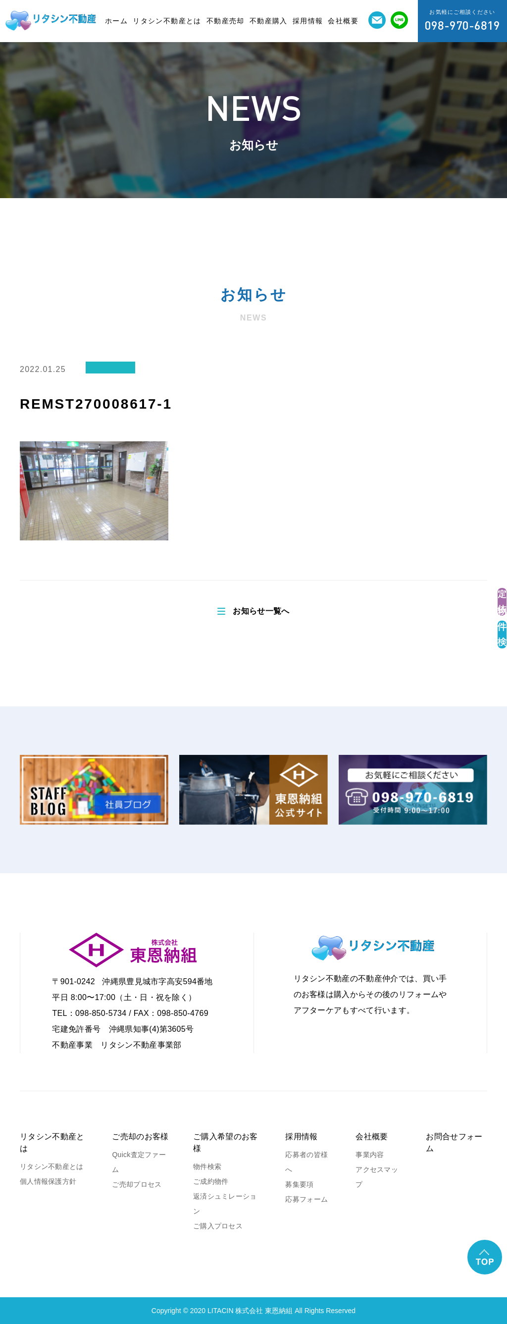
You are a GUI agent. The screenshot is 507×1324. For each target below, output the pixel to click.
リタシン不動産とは (167, 21)
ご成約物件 (210, 1181)
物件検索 (207, 1166)
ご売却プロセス (136, 1184)
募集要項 (299, 1184)
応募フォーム (306, 1199)
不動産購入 (269, 21)
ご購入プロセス (218, 1226)
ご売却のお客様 (140, 1136)
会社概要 (343, 21)
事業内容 (369, 1155)
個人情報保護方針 (48, 1181)
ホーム (116, 21)
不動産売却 (225, 21)
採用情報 (308, 21)
